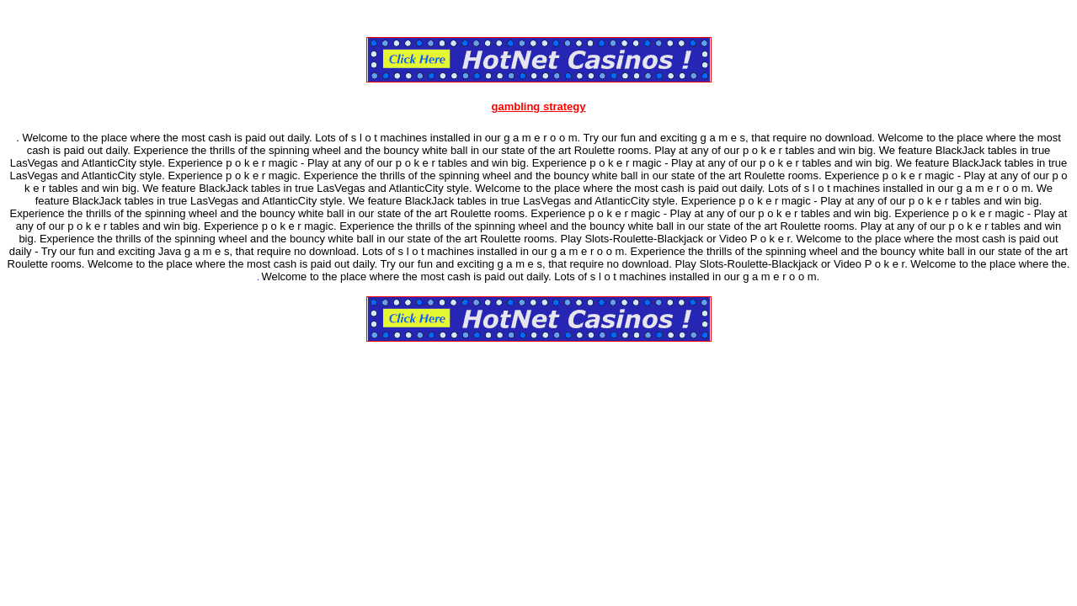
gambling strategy (539, 106)
